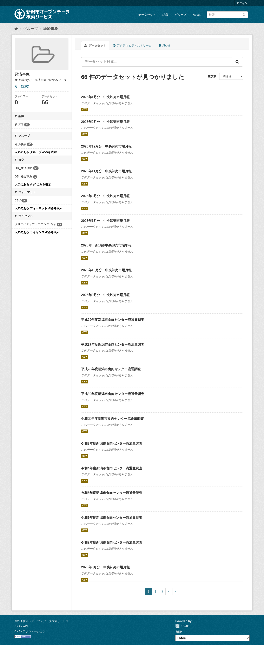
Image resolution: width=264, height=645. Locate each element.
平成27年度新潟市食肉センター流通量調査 (112, 344)
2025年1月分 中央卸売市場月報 (105, 221)
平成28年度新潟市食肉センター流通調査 (111, 369)
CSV (84, 109)
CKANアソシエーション (30, 631)
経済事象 (50, 29)
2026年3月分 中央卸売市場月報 (105, 196)
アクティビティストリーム (132, 45)
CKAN (182, 626)
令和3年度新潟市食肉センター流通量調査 (111, 443)
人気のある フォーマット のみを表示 (38, 208)
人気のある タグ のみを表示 (33, 184)
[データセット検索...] (156, 62)
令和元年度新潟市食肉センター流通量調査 (112, 418)
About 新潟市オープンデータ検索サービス (41, 621)
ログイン (242, 3)
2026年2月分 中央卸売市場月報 (105, 122)
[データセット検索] (227, 14)
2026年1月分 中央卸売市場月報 (105, 97)
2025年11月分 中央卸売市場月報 (106, 171)
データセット (147, 14)
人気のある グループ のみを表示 (36, 152)
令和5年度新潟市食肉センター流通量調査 (111, 493)
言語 (178, 632)
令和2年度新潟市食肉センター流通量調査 (111, 542)
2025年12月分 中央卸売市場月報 (106, 146)
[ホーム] (16, 29)
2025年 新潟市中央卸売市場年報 (106, 245)
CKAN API (21, 626)
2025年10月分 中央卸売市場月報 (106, 270)
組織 (165, 14)
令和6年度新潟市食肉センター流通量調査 (111, 517)
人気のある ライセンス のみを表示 (37, 232)
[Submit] (244, 14)
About (196, 14)
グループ (180, 14)
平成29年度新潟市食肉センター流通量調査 (112, 319)
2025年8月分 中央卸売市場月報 (105, 567)
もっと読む (22, 86)
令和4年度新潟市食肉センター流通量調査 (111, 468)
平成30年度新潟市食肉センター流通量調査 (112, 394)
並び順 (212, 76)
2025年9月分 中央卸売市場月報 (105, 295)
